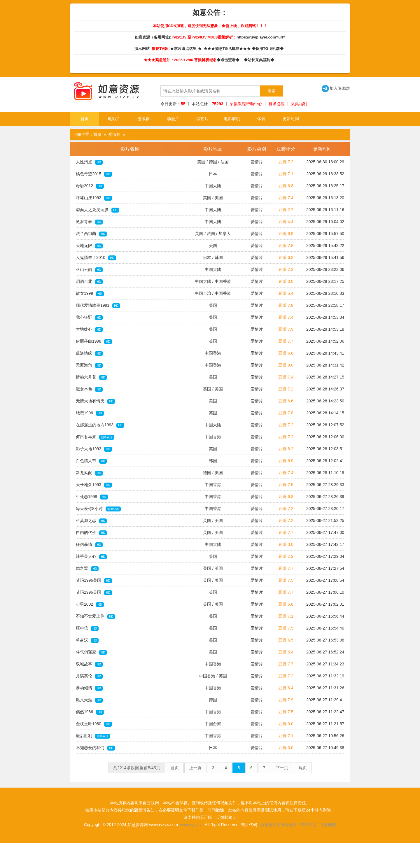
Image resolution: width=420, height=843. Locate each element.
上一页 (195, 767)
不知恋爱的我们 (95, 748)
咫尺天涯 (89, 700)
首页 (84, 118)
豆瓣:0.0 (285, 281)
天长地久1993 (94, 485)
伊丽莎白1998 (94, 341)
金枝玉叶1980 (94, 724)
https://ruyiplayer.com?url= (261, 37)
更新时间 (291, 118)
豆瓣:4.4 (285, 221)
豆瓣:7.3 (285, 269)
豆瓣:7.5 (285, 484)
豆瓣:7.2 (285, 162)
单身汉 (87, 640)
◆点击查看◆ (229, 60)
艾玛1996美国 (94, 580)
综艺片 (202, 118)
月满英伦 (89, 676)
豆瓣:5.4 (285, 293)
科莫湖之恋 (91, 520)
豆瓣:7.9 (285, 329)
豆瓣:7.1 (285, 173)
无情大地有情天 (95, 401)
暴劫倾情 (89, 688)
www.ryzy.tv (191, 824)
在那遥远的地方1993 (100, 425)
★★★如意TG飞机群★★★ (228, 48)
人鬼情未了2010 (96, 257)
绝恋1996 (90, 413)
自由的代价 (91, 532)
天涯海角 (89, 365)
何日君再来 (95, 437)
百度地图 (268, 824)
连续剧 (143, 118)
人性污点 (89, 162)
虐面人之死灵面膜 (97, 210)
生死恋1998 (92, 497)
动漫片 (173, 118)
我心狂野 (89, 317)
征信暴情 (89, 544)
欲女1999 (90, 293)
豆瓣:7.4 (285, 197)
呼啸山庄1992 (94, 198)
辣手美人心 (91, 556)
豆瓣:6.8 (285, 185)
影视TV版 (160, 48)
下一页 (282, 767)
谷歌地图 (328, 824)
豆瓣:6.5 (285, 640)
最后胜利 (93, 736)
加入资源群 (336, 88)
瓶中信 (87, 628)
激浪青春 (89, 222)
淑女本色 (89, 389)
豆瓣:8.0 (285, 365)
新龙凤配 (89, 473)
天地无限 (89, 245)
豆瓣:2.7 (285, 209)
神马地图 (288, 824)
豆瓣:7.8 (285, 245)
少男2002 (90, 604)
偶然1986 (90, 712)
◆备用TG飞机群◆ (269, 48)
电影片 (114, 118)
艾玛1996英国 (94, 592)
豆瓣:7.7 (285, 341)
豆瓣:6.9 (285, 233)
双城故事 (89, 664)
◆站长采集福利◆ (260, 60)
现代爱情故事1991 (98, 305)
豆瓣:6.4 (285, 652)
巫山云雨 (89, 269)
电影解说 (232, 118)
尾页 (303, 767)
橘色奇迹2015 (94, 174)
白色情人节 (91, 461)
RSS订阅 (308, 824)
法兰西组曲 (91, 233)
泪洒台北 (89, 281)
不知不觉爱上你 (95, 616)
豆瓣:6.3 (285, 257)
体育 (261, 118)
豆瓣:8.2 (285, 448)
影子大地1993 (94, 449)
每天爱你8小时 (98, 508)
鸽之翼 (87, 568)
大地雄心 (89, 329)
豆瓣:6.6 (285, 401)
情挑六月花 (91, 377)
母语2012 (90, 186)
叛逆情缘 (89, 353)
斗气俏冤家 (91, 652)
